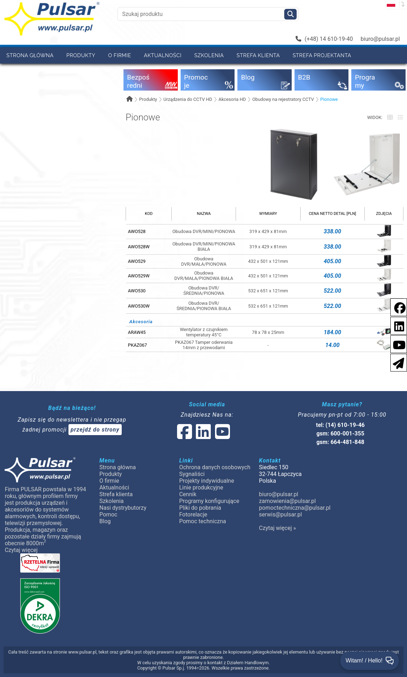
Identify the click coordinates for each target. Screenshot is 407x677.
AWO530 (137, 290)
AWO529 (137, 261)
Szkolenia (209, 55)
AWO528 (137, 231)
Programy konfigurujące (209, 501)
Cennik (188, 494)
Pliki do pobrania (200, 507)
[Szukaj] (290, 14)
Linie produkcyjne (201, 487)
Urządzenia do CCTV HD (188, 99)
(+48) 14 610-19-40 (324, 39)
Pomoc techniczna (202, 521)
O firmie (119, 55)
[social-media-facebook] (396, 306)
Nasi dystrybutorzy (36, 72)
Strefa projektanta (322, 55)
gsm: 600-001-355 (340, 433)
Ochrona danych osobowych (215, 467)
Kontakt (179, 72)
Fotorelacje (193, 514)
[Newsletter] (396, 362)
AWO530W (139, 306)
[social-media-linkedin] (396, 325)
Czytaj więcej (21, 550)
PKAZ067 (137, 345)
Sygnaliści (192, 474)
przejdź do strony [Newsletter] (95, 429)
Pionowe (329, 99)
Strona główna (30, 55)
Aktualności (163, 55)
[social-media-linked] (203, 436)
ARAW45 (137, 332)
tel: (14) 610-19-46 (340, 425)
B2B (116, 72)
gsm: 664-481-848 (340, 442)
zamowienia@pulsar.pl (287, 501)
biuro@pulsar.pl (380, 39)
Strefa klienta (258, 55)
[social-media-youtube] (397, 343)
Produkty (80, 55)
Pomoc (89, 72)
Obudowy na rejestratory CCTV (283, 99)
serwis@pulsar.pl (280, 514)
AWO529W (139, 275)
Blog (105, 521)
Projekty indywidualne (206, 480)
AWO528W (139, 246)
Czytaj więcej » (277, 528)
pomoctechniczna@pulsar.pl (295, 507)
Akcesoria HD (232, 99)
